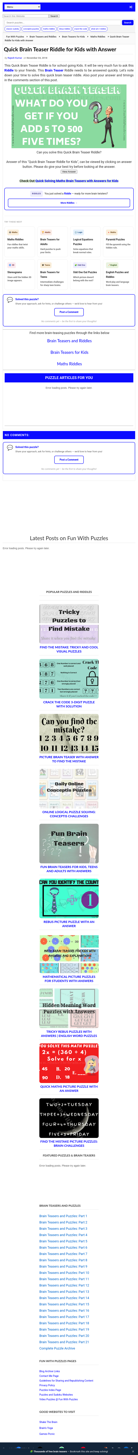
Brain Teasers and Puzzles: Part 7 (63, 1254)
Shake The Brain (48, 1422)
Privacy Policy (47, 1385)
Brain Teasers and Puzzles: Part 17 (64, 1317)
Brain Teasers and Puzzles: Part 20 (64, 1336)
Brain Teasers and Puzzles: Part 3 (63, 1228)
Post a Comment (69, 312)
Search (127, 22)
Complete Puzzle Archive (57, 1348)
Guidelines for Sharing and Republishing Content (66, 1380)
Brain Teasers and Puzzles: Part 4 (63, 1235)
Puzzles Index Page (50, 1390)
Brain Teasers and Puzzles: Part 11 (64, 1279)
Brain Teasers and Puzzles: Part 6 (63, 1247)
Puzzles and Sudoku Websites (56, 1394)
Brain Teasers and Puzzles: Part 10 (64, 1273)
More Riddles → (69, 202)
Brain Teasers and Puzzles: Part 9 (63, 1266)
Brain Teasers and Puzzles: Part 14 (64, 1298)
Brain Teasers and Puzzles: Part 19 (64, 1329)
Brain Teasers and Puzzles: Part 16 (64, 1310)
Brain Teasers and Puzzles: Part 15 (64, 1304)
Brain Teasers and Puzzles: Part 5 (63, 1241)
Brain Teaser (54, 70)
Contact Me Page (49, 1376)
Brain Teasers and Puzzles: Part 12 (64, 1285)
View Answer (69, 171)
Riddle (8, 70)
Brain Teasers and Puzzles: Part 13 (64, 1291)
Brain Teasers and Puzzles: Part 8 (63, 1260)
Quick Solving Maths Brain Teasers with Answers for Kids (76, 181)
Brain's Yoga (46, 1428)
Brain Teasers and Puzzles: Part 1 (63, 1216)
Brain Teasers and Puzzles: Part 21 (64, 1342)
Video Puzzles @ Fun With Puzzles (58, 1399)
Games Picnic (47, 1433)
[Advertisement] (69, 508)
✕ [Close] (133, 1451)
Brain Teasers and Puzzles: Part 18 (64, 1323)
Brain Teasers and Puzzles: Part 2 (63, 1222)
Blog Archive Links (49, 1371)
